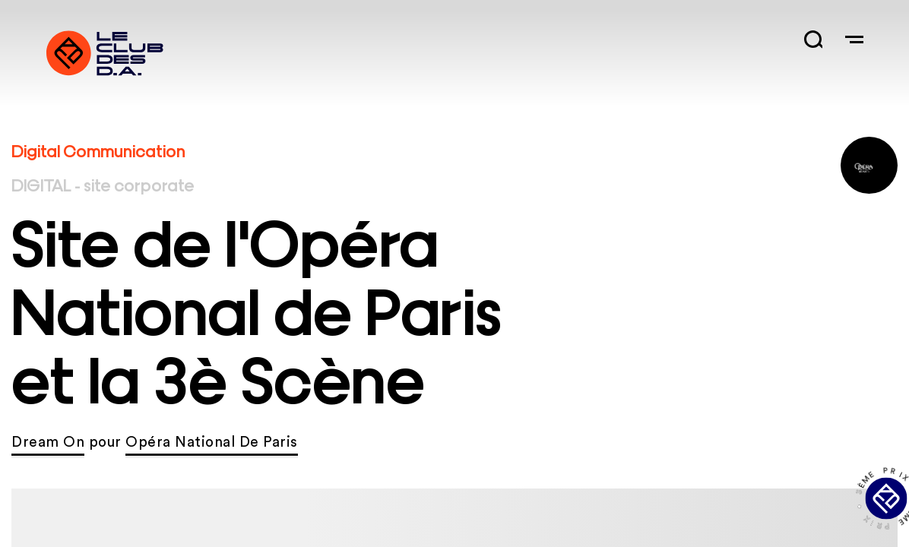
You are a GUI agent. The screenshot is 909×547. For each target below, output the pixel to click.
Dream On (47, 442)
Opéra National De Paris (211, 442)
